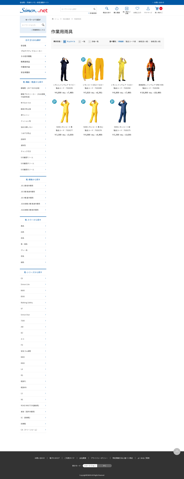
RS (22, 375)
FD (22, 345)
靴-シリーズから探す (33, 272)
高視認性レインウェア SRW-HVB (151, 85)
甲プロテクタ (26, 103)
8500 (23, 296)
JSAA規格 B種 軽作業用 (29, 210)
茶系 (22, 256)
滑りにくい (25, 115)
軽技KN (23, 387)
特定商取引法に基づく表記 (123, 458)
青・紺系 (24, 244)
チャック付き (26, 151)
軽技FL (23, 381)
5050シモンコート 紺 (122, 127)
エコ (22, 339)
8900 (23, 363)
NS (22, 399)
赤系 (22, 238)
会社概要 (82, 458)
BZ (22, 333)
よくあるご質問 (143, 458)
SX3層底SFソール (27, 163)
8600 (23, 290)
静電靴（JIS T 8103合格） (31, 88)
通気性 (23, 145)
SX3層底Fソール (27, 157)
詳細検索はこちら (39, 30)
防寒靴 (23, 423)
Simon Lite (25, 284)
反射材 (23, 139)
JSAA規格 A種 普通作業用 (30, 203)
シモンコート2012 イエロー (93, 85)
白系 (22, 232)
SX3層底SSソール (27, 169)
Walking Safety (27, 302)
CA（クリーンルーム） (29, 429)
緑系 (22, 262)
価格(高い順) (156, 41)
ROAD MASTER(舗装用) (30, 405)
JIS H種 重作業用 (27, 197)
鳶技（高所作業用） (28, 411)
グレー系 (24, 250)
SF (22, 308)
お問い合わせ (159, 2)
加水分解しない (27, 127)
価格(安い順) (144, 41)
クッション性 (26, 121)
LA (22, 369)
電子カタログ (55, 458)
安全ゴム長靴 (26, 351)
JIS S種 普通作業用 (28, 191)
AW (22, 327)
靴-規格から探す (33, 179)
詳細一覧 (95, 41)
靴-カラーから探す (33, 219)
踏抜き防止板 (26, 109)
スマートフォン (90, 465)
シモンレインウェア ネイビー (64, 85)
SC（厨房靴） (26, 417)
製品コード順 (131, 41)
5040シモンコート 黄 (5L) (93, 127)
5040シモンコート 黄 (64, 127)
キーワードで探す (33, 19)
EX (22, 278)
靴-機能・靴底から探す (33, 81)
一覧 (83, 41)
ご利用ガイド (69, 458)
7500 (23, 320)
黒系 (22, 226)
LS (22, 393)
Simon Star (25, 314)
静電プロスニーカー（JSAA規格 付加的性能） (33, 95)
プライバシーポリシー (99, 458)
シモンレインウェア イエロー (122, 85)
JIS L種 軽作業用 (27, 185)
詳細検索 (93, 13)
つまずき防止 (26, 133)
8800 (23, 357)
